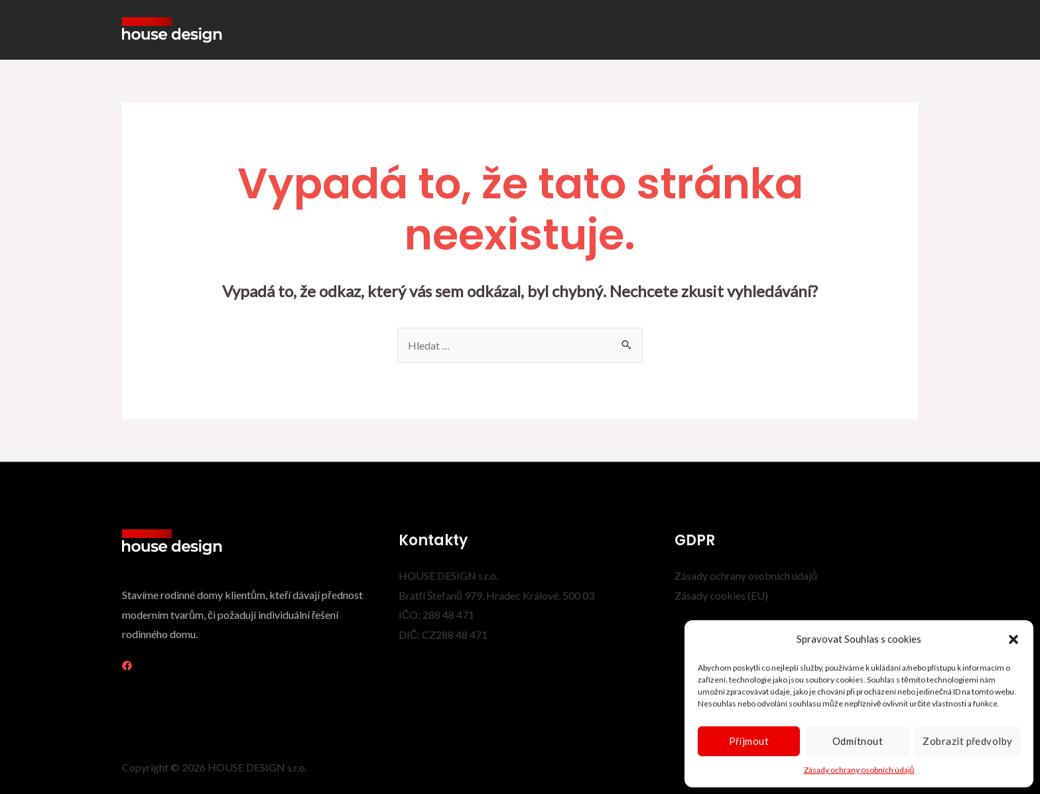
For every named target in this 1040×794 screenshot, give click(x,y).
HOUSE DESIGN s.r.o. (448, 575)
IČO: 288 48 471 (437, 614)
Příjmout (749, 741)
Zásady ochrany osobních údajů (859, 770)
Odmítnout (857, 741)
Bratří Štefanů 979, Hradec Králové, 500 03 (496, 595)
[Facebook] (127, 666)
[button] (1013, 639)
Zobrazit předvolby (968, 741)
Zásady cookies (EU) (721, 595)
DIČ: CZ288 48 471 (443, 634)
